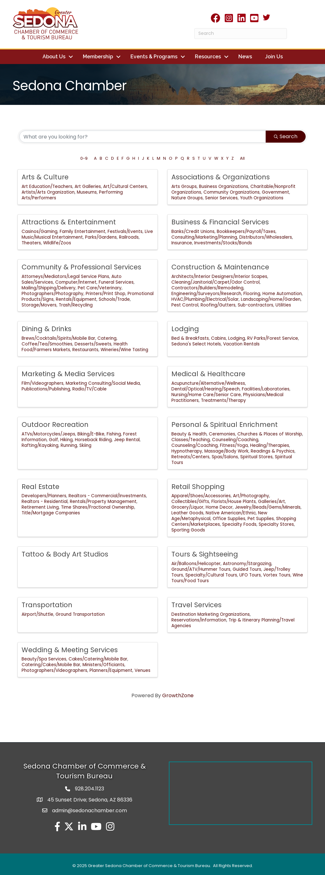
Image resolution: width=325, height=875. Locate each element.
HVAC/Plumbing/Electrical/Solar (205, 299)
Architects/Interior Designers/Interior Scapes (219, 276)
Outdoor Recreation (55, 424)
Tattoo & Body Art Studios (65, 553)
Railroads (129, 237)
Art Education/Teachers (47, 186)
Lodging (185, 328)
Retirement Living (40, 507)
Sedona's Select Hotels (196, 344)
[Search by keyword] (142, 136)
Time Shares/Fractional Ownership (97, 507)
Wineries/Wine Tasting (124, 349)
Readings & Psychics (273, 451)
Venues (142, 670)
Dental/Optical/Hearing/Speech (205, 389)
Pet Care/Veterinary (100, 288)
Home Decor (219, 507)
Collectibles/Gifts (190, 502)
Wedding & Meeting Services (70, 649)
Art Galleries (88, 186)
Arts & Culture (45, 176)
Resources (208, 57)
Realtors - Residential (45, 502)
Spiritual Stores (256, 457)
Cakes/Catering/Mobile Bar (98, 659)
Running (69, 445)
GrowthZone (178, 695)
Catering (106, 338)
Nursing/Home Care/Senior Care (206, 394)
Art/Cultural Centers (125, 186)
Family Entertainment (82, 231)
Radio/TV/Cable (89, 389)
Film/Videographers (42, 383)
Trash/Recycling (76, 305)
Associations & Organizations (220, 176)
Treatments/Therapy (223, 400)
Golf (53, 439)
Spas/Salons (225, 457)
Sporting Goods (188, 530)
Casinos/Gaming (39, 231)
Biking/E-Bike (90, 434)
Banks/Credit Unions (193, 231)
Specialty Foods (239, 524)
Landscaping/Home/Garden (271, 299)
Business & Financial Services (220, 221)
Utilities (283, 305)
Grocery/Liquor (187, 507)
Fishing (114, 434)
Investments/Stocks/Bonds (223, 243)
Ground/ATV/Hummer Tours (200, 569)
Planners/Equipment (111, 670)
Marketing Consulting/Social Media (103, 383)
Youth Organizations (261, 198)
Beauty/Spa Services (44, 659)
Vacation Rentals (241, 344)
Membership (98, 57)
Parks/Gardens (101, 237)
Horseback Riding (93, 439)
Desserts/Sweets (93, 344)
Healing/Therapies (269, 445)
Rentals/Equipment (76, 299)
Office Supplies (229, 518)
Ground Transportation (80, 614)
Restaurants (85, 349)
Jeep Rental (127, 439)
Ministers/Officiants (103, 665)
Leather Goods (187, 513)
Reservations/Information (198, 620)
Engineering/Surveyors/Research (206, 293)
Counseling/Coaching (235, 439)
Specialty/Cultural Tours (211, 575)
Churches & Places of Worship (269, 434)
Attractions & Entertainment (69, 221)
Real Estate (40, 486)
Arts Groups (184, 186)
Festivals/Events (125, 231)
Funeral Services (116, 282)
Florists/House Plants (233, 502)
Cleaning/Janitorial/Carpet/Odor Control (215, 282)
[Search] (240, 33)
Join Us (274, 57)
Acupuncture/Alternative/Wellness (208, 383)
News (245, 57)
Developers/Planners (44, 496)
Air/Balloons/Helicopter (196, 563)
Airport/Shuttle (37, 614)
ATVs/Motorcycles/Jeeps (48, 434)
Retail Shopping (198, 486)
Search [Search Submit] (285, 136)
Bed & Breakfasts (190, 338)
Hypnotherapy (186, 451)
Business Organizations (223, 186)
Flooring (251, 293)
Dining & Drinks (46, 328)
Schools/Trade (114, 299)
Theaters (31, 243)
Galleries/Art (271, 502)
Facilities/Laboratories (265, 389)
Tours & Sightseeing (204, 553)
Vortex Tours (276, 575)
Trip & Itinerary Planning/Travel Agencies (233, 622)
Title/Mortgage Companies (51, 513)
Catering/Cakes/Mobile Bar (51, 665)
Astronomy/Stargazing (247, 563)
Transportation (47, 604)
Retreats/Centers (190, 457)
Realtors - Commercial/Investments (107, 496)
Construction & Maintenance (220, 266)
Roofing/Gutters (218, 305)
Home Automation (282, 293)
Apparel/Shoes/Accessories (201, 496)
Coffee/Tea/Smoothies (47, 344)
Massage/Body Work (226, 451)
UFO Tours (250, 575)
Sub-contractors (255, 305)
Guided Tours (247, 569)
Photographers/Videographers (54, 670)
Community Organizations (231, 192)
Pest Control (184, 305)
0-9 (84, 158)
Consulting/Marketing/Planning (204, 237)
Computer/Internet (75, 282)
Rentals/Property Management (103, 502)
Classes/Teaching (190, 439)
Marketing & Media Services (68, 373)
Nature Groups (187, 198)
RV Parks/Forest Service (272, 338)
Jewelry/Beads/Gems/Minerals (268, 507)
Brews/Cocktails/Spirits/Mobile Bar (58, 338)
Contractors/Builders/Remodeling (207, 288)
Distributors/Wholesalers (265, 237)
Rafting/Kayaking (40, 445)
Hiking (66, 439)
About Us (54, 57)
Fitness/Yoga (234, 445)
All (242, 158)
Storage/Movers (39, 305)
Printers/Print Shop (105, 293)
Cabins (218, 338)
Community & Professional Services (81, 266)
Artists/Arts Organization (48, 192)
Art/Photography (251, 496)
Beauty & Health (189, 434)
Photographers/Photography (52, 293)
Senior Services (221, 198)
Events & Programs (153, 57)
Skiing (85, 445)
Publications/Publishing (46, 389)
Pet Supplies (261, 518)
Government (275, 192)
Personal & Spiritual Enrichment (224, 424)
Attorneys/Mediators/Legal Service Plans (65, 276)
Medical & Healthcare (208, 373)
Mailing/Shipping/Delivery (49, 288)
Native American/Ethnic (231, 513)
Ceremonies (222, 434)
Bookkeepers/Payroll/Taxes (246, 231)
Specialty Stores (276, 524)
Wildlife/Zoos (57, 243)
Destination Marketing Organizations (210, 614)
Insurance (181, 243)
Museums (87, 192)
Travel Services (196, 604)
